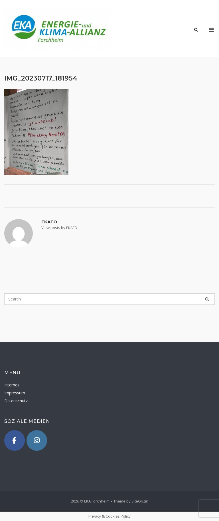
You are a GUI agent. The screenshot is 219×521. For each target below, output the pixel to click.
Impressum (14, 393)
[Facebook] (14, 440)
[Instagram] (37, 440)
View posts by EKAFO (59, 227)
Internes (11, 385)
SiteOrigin (139, 501)
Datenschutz (16, 400)
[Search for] (109, 299)
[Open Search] (196, 30)
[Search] (207, 299)
